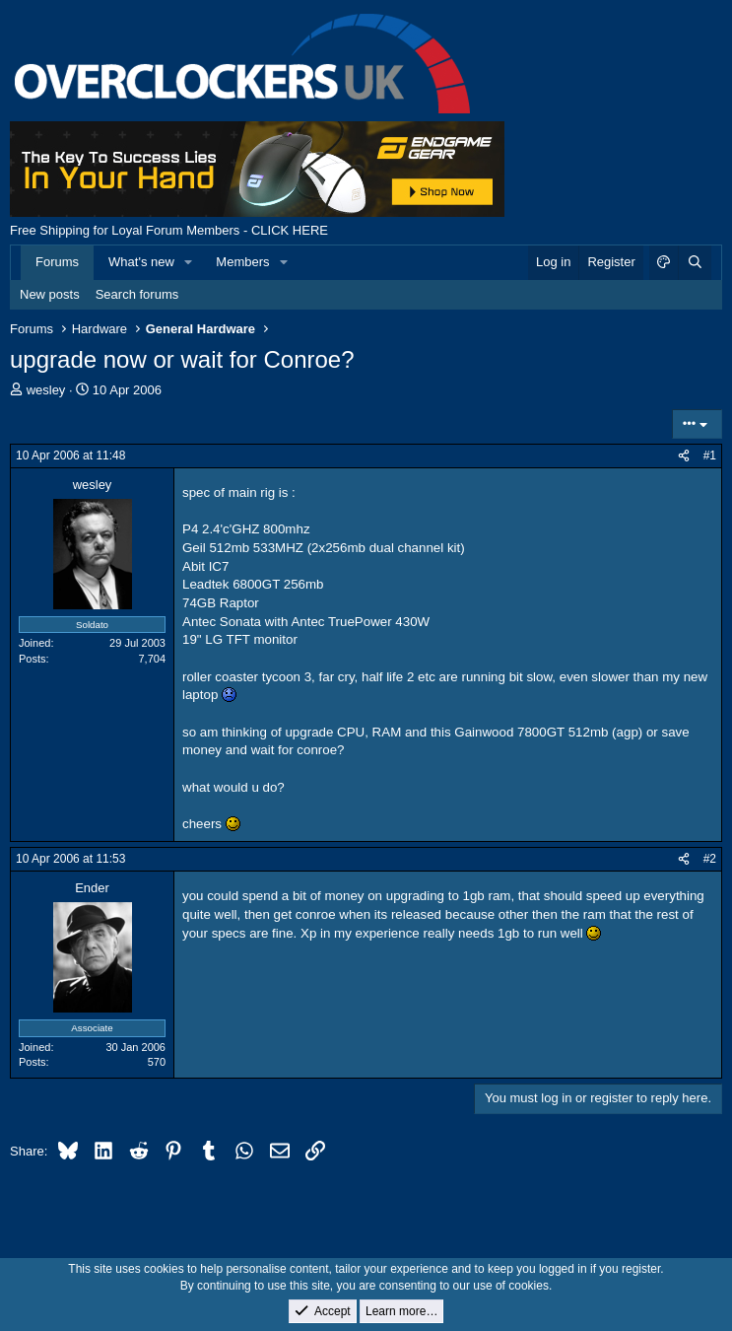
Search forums (137, 294)
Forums (57, 261)
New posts (50, 294)
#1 (709, 455)
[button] (189, 262)
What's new (141, 261)
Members (242, 261)
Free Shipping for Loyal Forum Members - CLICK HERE (169, 230)
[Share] (684, 456)
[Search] (694, 262)
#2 (709, 859)
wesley (46, 390)
